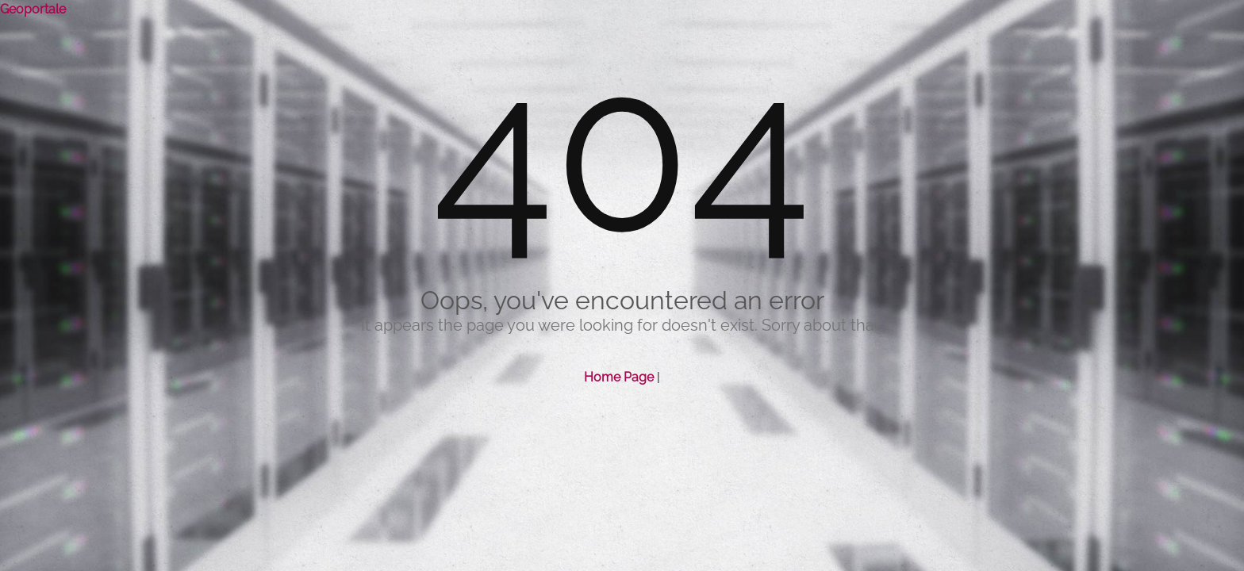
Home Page (619, 377)
